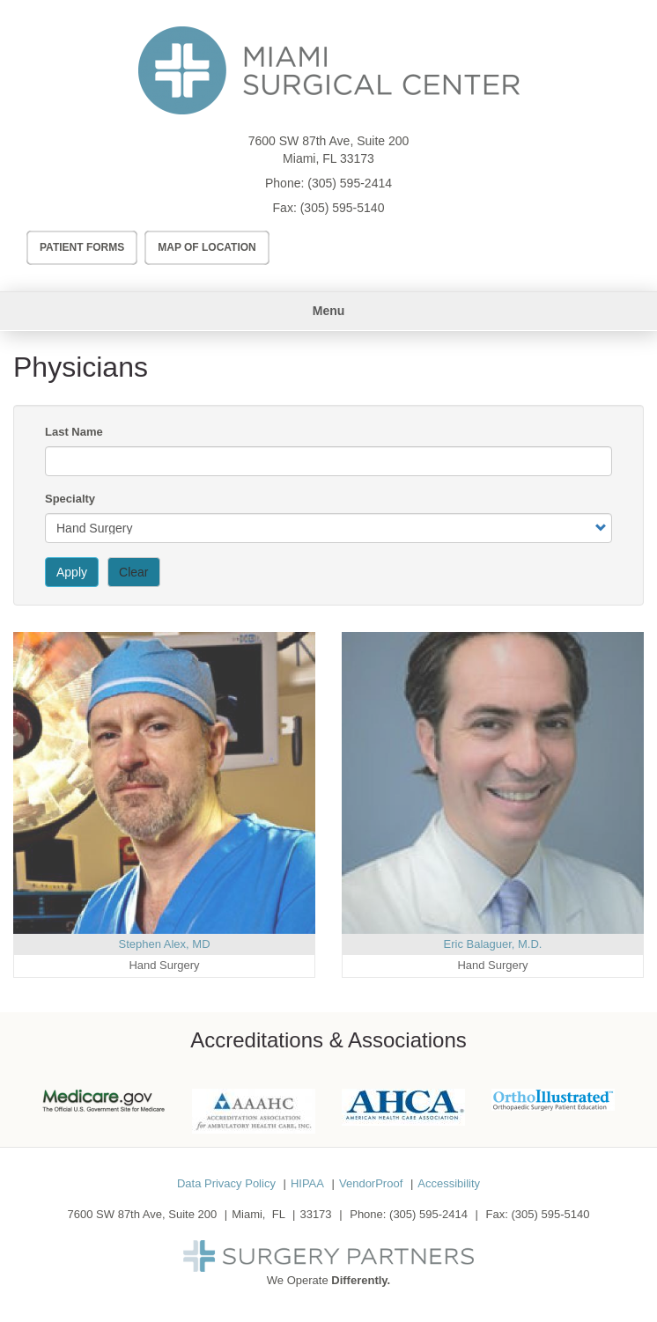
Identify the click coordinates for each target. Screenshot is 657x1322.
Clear (133, 572)
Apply (71, 572)
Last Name (74, 431)
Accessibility (448, 1183)
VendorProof (370, 1183)
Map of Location (207, 247)
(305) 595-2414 (349, 183)
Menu (329, 311)
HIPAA (307, 1183)
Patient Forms (82, 247)
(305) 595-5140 (342, 208)
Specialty (70, 498)
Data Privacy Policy (226, 1183)
